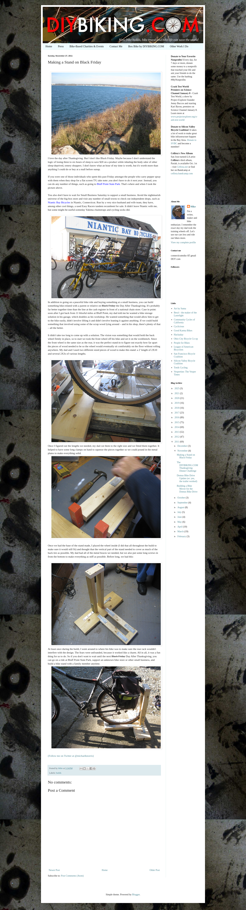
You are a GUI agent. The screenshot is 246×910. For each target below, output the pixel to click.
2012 (177, 436)
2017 (177, 412)
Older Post (155, 870)
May (179, 522)
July (179, 512)
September (182, 502)
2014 (177, 427)
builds (58, 773)
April (180, 526)
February (182, 536)
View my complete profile (183, 242)
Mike (193, 206)
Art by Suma (180, 308)
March (180, 531)
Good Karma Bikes (183, 330)
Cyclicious (179, 326)
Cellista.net (182, 167)
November (182, 450)
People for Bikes (182, 343)
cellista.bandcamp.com (182, 173)
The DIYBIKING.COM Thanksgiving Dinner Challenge (187, 466)
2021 (177, 393)
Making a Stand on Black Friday (186, 456)
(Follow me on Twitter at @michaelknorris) (71, 755)
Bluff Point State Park (108, 183)
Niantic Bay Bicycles (59, 202)
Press (61, 46)
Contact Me (116, 46)
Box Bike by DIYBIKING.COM (146, 46)
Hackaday (178, 334)
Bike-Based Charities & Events (87, 46)
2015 (177, 422)
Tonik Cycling (181, 367)
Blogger (136, 894)
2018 (177, 408)
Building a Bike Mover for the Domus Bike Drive (187, 489)
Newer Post (54, 870)
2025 (177, 388)
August (181, 507)
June (179, 517)
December (182, 446)
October (181, 497)
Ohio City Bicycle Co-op (186, 338)
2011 (177, 441)
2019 (177, 403)
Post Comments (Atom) (72, 875)
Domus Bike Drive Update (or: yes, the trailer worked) (187, 478)
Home (48, 46)
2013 (177, 432)
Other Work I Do (179, 46)
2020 (177, 398)
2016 (177, 417)
